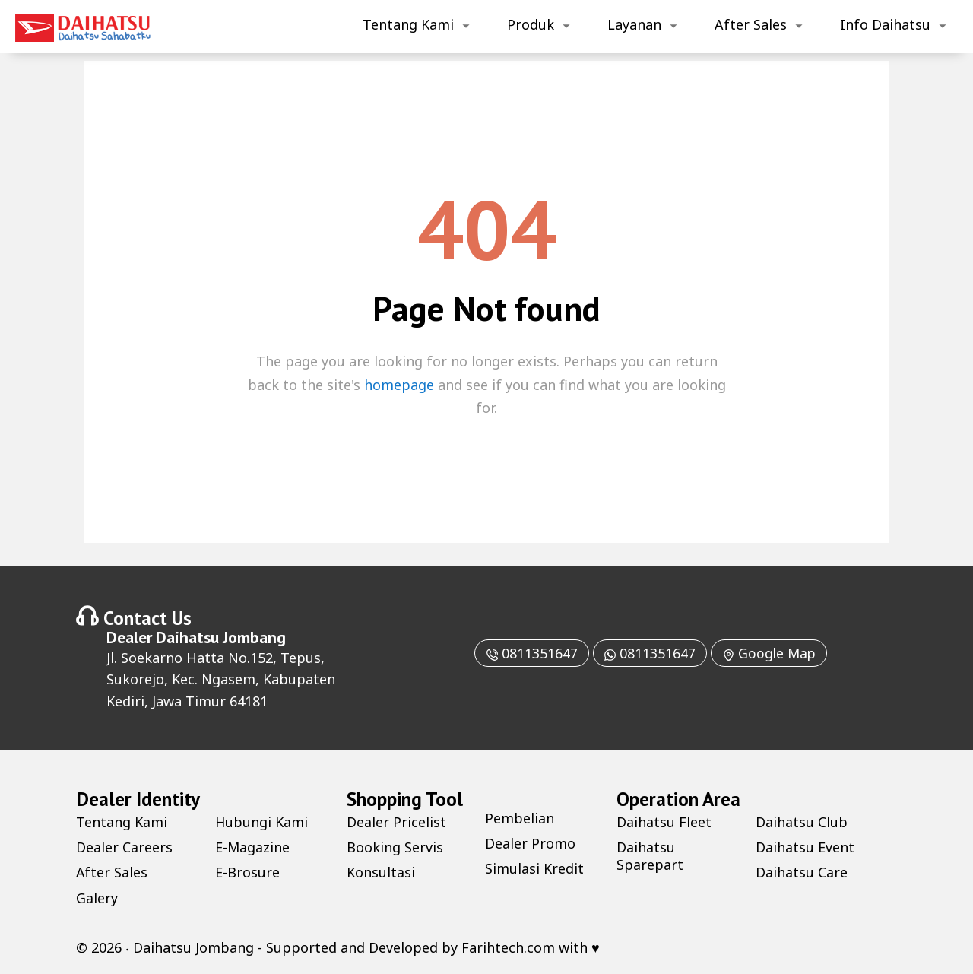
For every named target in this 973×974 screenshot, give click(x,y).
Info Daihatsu (885, 24)
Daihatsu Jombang (221, 637)
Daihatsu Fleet (664, 822)
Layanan (634, 24)
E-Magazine (252, 847)
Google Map (770, 653)
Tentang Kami (408, 24)
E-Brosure (247, 872)
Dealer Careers (124, 847)
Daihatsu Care (802, 872)
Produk (530, 24)
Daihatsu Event (805, 847)
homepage (399, 385)
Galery (97, 898)
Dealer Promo (530, 843)
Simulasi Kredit (534, 868)
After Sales (751, 24)
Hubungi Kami (262, 822)
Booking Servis (395, 847)
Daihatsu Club (802, 822)
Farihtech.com (508, 947)
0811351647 (529, 653)
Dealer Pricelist (396, 822)
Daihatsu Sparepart (649, 856)
